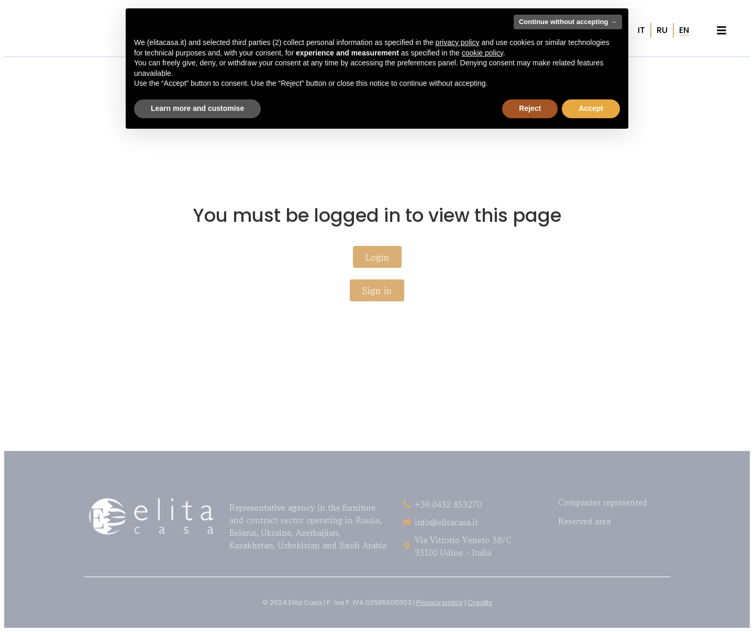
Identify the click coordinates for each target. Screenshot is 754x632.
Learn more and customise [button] (197, 108)
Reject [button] (530, 108)
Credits (480, 602)
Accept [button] (591, 108)
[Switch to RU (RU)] (662, 30)
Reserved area (584, 521)
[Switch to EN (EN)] (684, 30)
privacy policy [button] (458, 42)
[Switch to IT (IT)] (641, 30)
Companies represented (602, 502)
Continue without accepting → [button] (568, 22)
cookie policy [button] (482, 53)
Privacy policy (439, 602)
